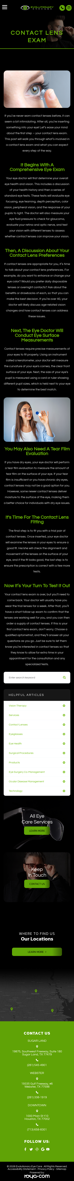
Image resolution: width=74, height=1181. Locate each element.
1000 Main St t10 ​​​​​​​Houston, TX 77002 (37, 1118)
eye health (15, 743)
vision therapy (17, 705)
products (14, 762)
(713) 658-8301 (37, 1129)
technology (15, 791)
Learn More (37, 831)
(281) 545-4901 (37, 1065)
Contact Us (37, 884)
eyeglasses (16, 734)
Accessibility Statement (22, 1169)
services (14, 715)
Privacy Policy (46, 1169)
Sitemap (61, 1169)
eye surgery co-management (27, 772)
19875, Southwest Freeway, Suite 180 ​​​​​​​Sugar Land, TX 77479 (37, 1053)
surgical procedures (21, 753)
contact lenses (18, 724)
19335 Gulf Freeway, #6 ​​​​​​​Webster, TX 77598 (37, 1085)
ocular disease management (26, 781)
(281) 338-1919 (37, 1097)
